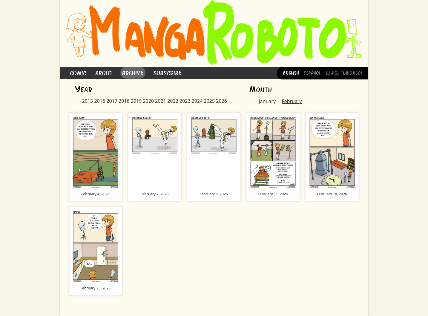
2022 (172, 101)
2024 (197, 101)
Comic (78, 72)
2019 (136, 101)
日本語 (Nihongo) (344, 73)
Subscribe (167, 72)
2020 (148, 101)
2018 (124, 101)
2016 (99, 101)
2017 (111, 101)
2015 (87, 101)
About (104, 72)
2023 (185, 101)
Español (312, 73)
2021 (160, 101)
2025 (209, 101)
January (267, 101)
